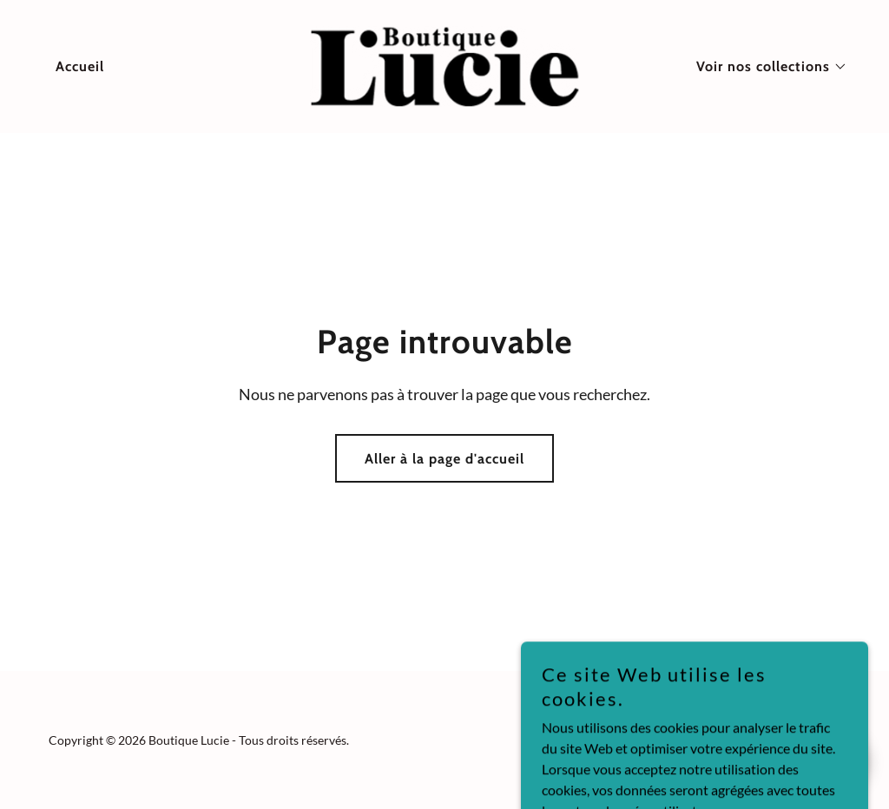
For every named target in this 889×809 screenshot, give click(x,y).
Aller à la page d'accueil (444, 459)
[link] (444, 64)
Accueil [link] (80, 66)
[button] (764, 66)
